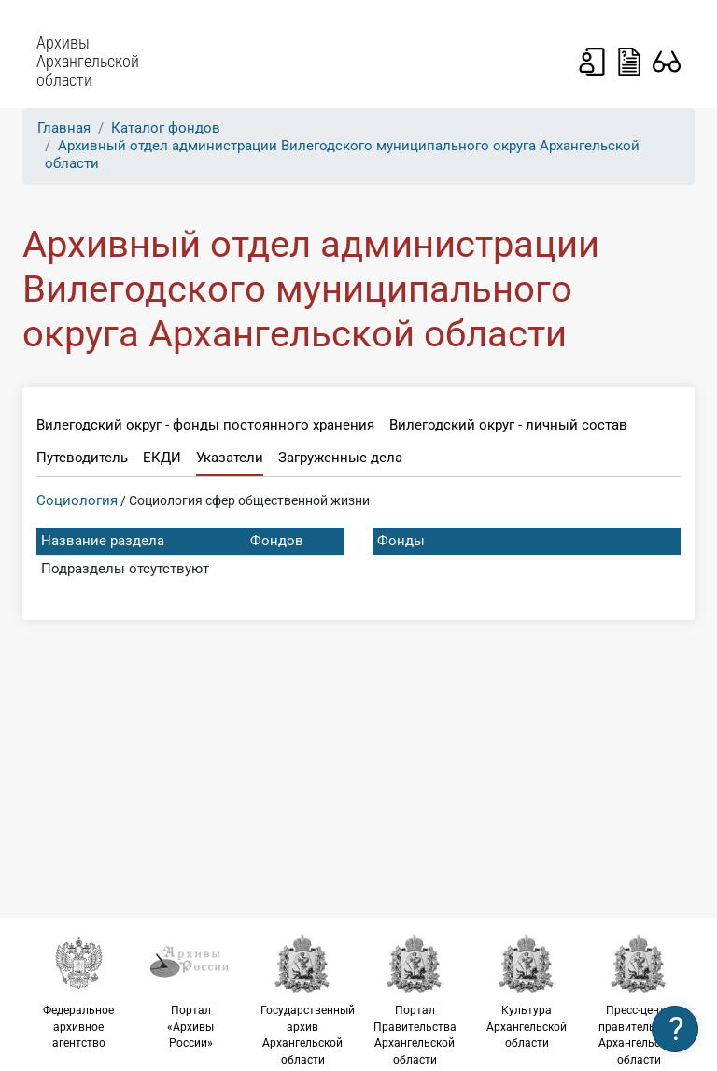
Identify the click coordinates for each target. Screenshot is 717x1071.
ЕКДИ (162, 457)
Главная (64, 128)
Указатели (229, 457)
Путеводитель (82, 457)
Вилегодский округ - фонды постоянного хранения (205, 424)
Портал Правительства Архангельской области (415, 999)
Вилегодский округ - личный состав (508, 424)
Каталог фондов (165, 128)
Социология (77, 500)
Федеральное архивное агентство (78, 991)
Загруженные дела (340, 457)
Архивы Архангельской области (87, 62)
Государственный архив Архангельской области (307, 999)
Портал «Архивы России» (190, 991)
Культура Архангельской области (527, 991)
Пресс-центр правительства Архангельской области (639, 999)
